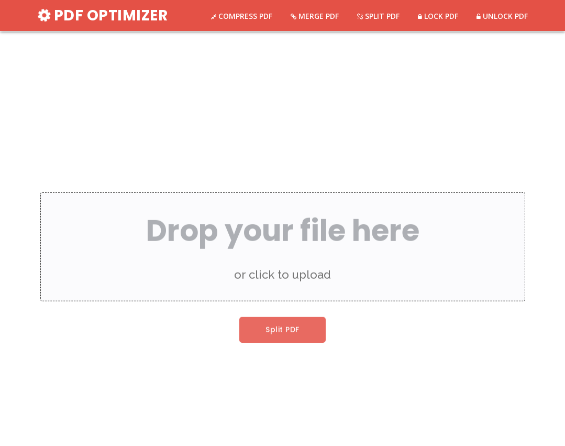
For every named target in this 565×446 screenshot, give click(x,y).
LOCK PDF (440, 16)
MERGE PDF (317, 16)
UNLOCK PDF (504, 16)
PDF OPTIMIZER (103, 15)
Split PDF (282, 333)
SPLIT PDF (381, 16)
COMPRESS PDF (244, 16)
